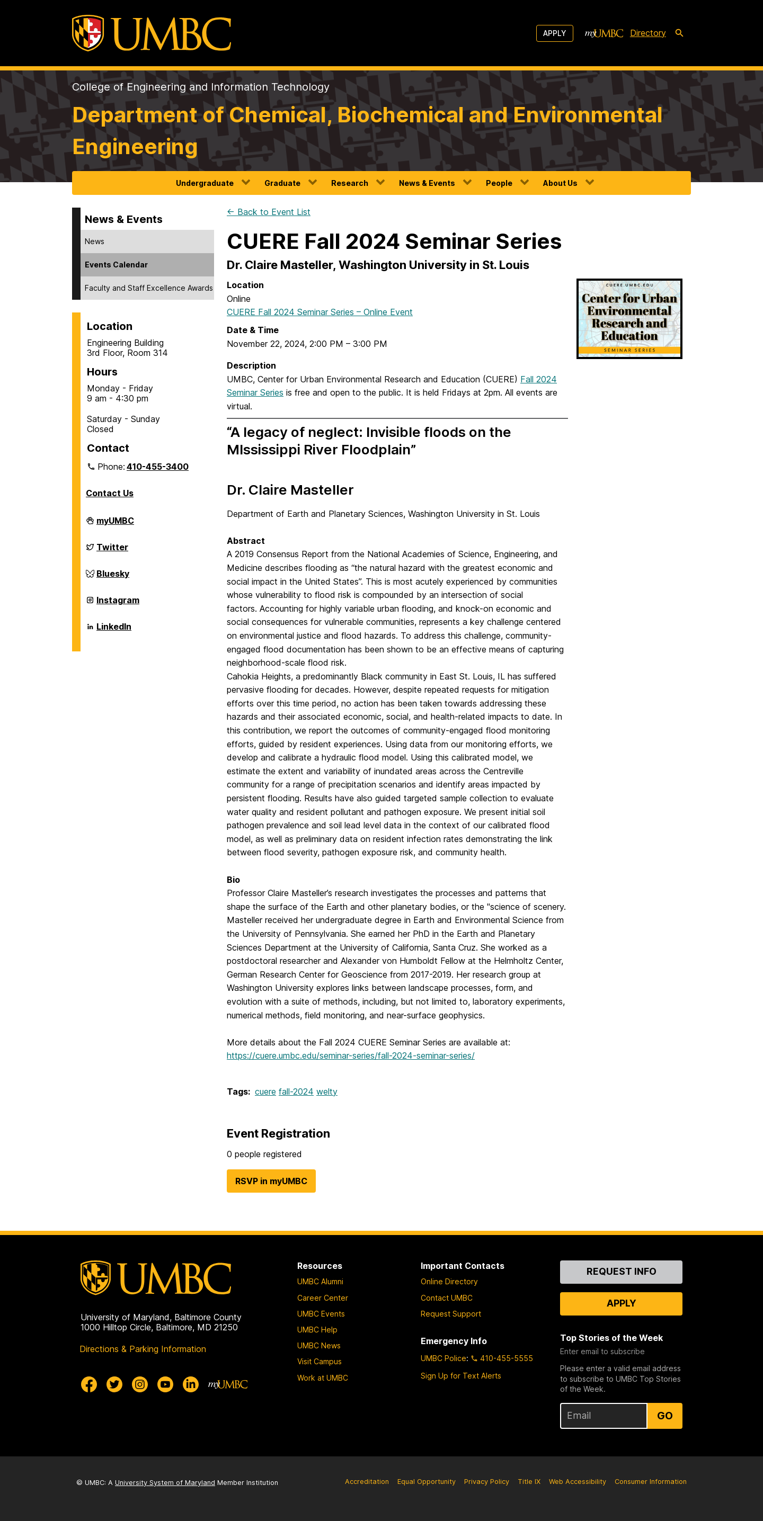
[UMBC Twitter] (114, 1384)
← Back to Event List (268, 212)
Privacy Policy (486, 1482)
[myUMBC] (604, 33)
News (94, 241)
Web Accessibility (577, 1482)
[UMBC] (151, 33)
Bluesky (112, 577)
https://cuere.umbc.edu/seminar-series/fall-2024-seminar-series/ (351, 1055)
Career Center (322, 1297)
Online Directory (449, 1281)
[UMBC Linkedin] (190, 1384)
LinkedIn (113, 630)
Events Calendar (116, 264)
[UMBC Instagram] (140, 1384)
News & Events (427, 182)
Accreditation (367, 1482)
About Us (560, 182)
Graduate (282, 182)
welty (327, 1091)
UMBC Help (317, 1329)
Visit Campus (319, 1361)
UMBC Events (321, 1313)
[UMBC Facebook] (89, 1384)
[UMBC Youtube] (165, 1384)
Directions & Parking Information (142, 1349)
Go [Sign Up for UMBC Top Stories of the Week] (665, 1415)
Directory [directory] (648, 33)
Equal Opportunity (426, 1482)
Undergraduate (205, 182)
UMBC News (319, 1345)
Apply (554, 33)
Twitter (112, 551)
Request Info (621, 1271)
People (499, 182)
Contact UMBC (447, 1297)
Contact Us (110, 493)
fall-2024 (296, 1091)
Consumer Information (651, 1482)
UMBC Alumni (320, 1281)
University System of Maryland (165, 1483)
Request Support (451, 1313)
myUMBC (115, 524)
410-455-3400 (158, 466)
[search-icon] (679, 33)
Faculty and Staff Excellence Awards (149, 287)
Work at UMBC (322, 1377)
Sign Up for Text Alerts (461, 1375)
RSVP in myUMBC (271, 1181)
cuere (265, 1091)
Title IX (529, 1482)
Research (349, 182)
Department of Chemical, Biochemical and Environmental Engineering (367, 130)
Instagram (117, 604)
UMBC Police (443, 1358)
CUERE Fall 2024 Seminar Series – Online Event (320, 312)
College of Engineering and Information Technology (201, 86)
